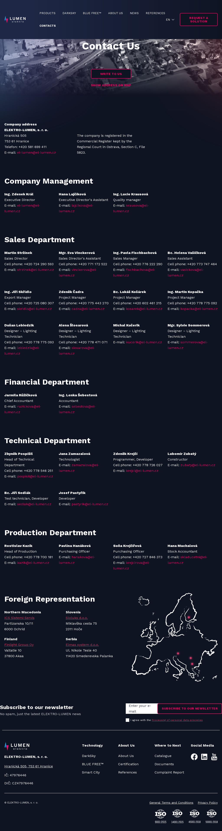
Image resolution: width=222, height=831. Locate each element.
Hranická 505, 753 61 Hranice (28, 766)
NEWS (134, 13)
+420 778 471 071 (93, 342)
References (127, 772)
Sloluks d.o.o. (77, 618)
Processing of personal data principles (177, 720)
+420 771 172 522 (92, 264)
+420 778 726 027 (148, 465)
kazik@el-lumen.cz (33, 563)
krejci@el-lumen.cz (142, 471)
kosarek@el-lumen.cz (144, 309)
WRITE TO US (111, 74)
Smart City (91, 772)
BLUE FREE (91, 764)
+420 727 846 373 (147, 557)
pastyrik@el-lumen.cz (90, 504)
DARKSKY (69, 13)
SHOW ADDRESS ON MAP (111, 85)
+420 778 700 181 (38, 557)
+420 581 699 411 (33, 147)
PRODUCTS (47, 13)
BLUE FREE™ (92, 13)
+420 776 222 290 (147, 264)
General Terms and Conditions (171, 802)
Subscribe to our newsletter (190, 708)
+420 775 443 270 (93, 303)
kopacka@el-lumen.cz (199, 309)
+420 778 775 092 (202, 303)
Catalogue (163, 756)
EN (168, 19)
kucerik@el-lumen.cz (144, 342)
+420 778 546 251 (38, 471)
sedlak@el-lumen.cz (34, 504)
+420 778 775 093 (39, 342)
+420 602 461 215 (147, 303)
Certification (128, 764)
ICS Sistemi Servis (19, 618)
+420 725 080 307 (39, 303)
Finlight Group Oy (19, 645)
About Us (126, 756)
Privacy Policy (208, 802)
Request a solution (198, 19)
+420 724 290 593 (39, 264)
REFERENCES (155, 13)
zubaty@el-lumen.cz (197, 465)
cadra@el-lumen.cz (88, 309)
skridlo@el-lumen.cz (34, 309)
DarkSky (89, 756)
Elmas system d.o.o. (82, 645)
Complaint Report (169, 772)
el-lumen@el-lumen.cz (36, 152)
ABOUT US (115, 13)
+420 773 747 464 (202, 264)
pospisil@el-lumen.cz (35, 476)
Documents (164, 764)
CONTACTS (47, 25)
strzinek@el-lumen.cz (35, 270)
